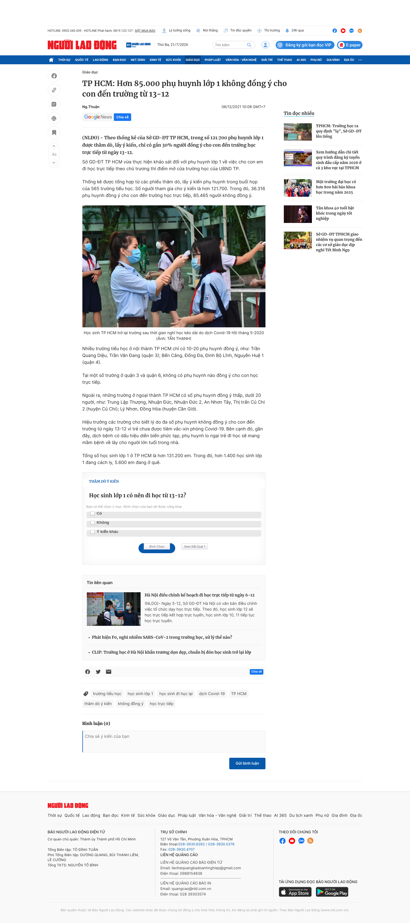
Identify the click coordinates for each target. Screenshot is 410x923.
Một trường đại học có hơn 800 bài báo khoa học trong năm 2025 (336, 187)
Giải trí (267, 60)
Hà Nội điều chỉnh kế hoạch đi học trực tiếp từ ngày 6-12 (200, 595)
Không (103, 523)
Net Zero (138, 60)
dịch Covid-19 (212, 693)
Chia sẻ (122, 117)
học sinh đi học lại (176, 693)
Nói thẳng (207, 30)
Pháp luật (213, 60)
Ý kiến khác (108, 532)
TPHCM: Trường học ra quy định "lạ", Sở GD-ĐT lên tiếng (339, 131)
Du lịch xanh (301, 815)
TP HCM (239, 693)
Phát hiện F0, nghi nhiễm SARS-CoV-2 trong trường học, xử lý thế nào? (162, 637)
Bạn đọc (119, 60)
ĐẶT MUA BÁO (145, 31)
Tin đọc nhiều (299, 113)
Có (99, 513)
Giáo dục (193, 60)
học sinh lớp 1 (140, 693)
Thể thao (284, 60)
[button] (54, 146)
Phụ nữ (316, 60)
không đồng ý (130, 703)
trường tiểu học (107, 693)
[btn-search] (249, 45)
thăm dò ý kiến (98, 703)
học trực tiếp (161, 703)
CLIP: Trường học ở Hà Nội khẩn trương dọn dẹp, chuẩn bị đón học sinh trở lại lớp (171, 652)
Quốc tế (81, 60)
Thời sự (64, 60)
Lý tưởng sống (176, 30)
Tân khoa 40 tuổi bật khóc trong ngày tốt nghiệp (335, 213)
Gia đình (333, 60)
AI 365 (301, 60)
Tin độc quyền (237, 30)
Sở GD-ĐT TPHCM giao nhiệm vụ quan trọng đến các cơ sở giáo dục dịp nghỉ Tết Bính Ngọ (339, 242)
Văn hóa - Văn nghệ (241, 60)
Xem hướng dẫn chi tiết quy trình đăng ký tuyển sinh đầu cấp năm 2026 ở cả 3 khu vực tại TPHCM (338, 160)
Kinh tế (155, 60)
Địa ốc (349, 60)
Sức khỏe (173, 60)
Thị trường (268, 30)
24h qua (294, 30)
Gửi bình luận (247, 763)
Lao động (100, 60)
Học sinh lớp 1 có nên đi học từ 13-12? (137, 495)
